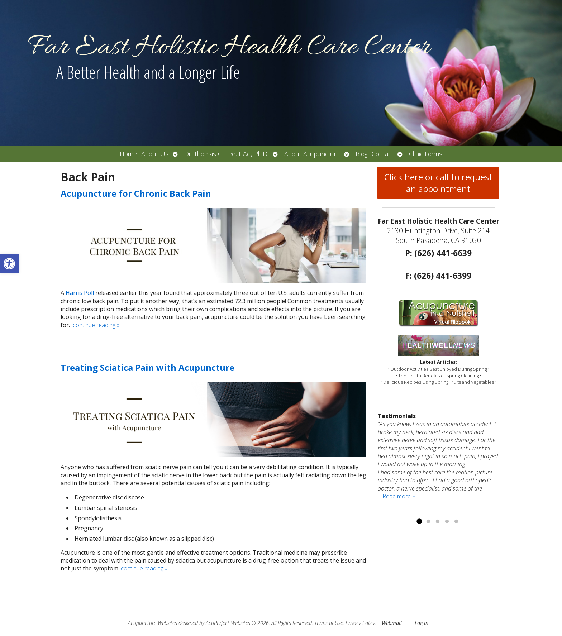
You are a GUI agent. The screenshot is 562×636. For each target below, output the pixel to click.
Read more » (398, 496)
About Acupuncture (312, 153)
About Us (154, 153)
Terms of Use (328, 623)
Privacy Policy (360, 623)
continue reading (96, 325)
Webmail (392, 623)
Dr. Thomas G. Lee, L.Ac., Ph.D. (226, 153)
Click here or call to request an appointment (438, 183)
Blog (361, 153)
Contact (382, 153)
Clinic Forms (425, 153)
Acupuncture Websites (152, 623)
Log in (421, 623)
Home (128, 153)
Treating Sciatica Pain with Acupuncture (147, 367)
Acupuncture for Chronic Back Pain (136, 193)
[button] (9, 263)
